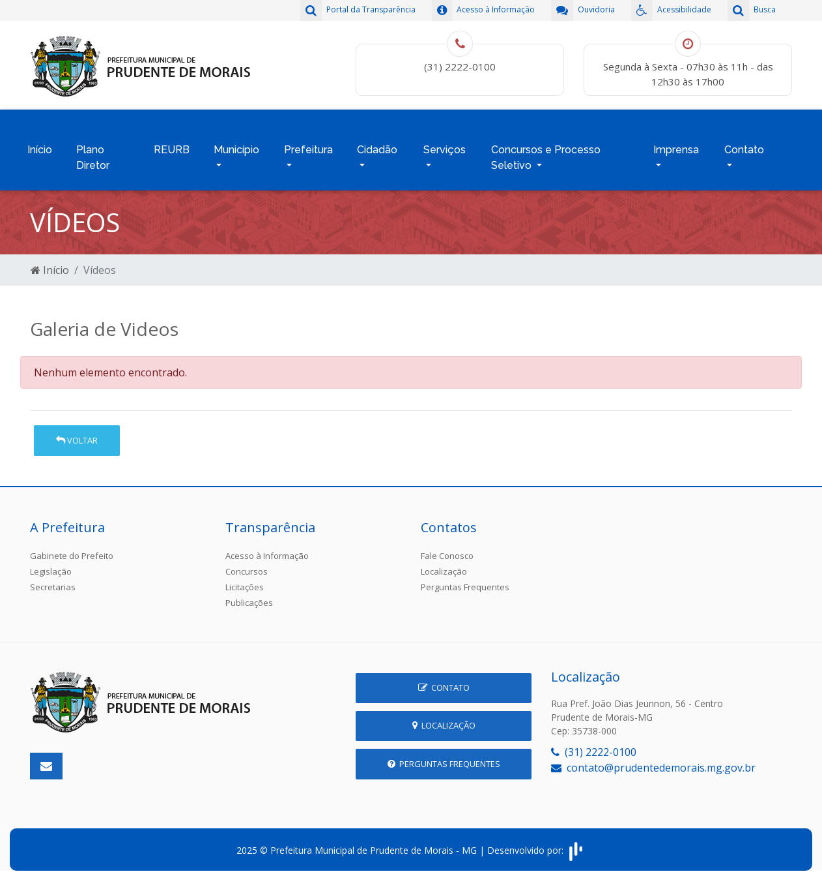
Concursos (246, 565)
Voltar (77, 434)
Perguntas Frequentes (465, 580)
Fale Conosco (447, 549)
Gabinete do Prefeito (71, 549)
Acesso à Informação (267, 549)
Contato (744, 146)
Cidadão (377, 146)
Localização (444, 565)
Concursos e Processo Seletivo (546, 154)
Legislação (51, 565)
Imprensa (676, 146)
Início (39, 146)
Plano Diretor (92, 154)
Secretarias (53, 580)
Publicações (249, 596)
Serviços (444, 146)
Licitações (244, 580)
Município (236, 146)
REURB (172, 146)
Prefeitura (308, 146)
